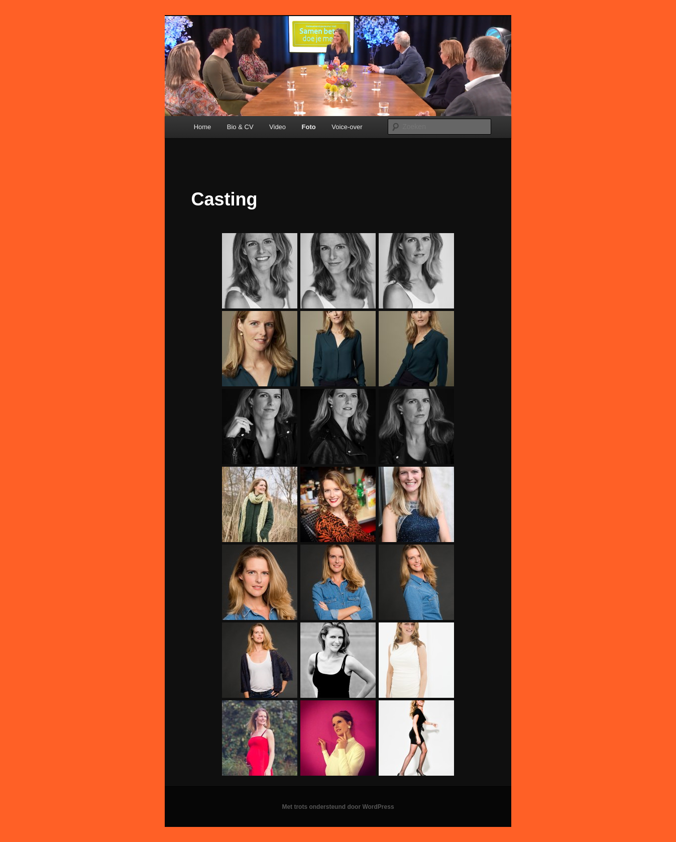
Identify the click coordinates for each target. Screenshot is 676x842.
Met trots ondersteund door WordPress (338, 806)
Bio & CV (240, 127)
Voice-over (346, 127)
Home (202, 127)
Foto (309, 127)
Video (277, 127)
